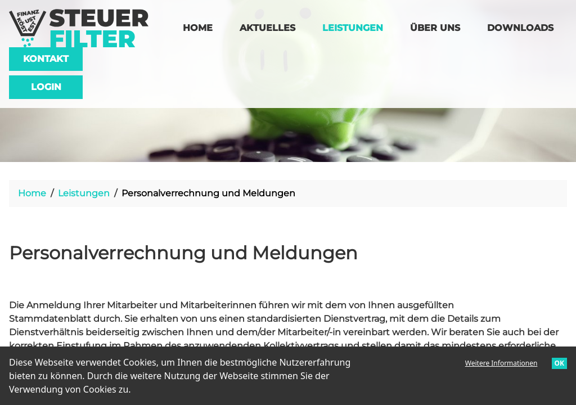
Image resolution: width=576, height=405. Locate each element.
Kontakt (46, 58)
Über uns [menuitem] (435, 27)
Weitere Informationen (501, 363)
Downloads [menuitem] (520, 27)
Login (46, 87)
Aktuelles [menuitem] (267, 27)
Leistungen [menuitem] (359, 27)
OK (559, 363)
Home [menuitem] (198, 27)
